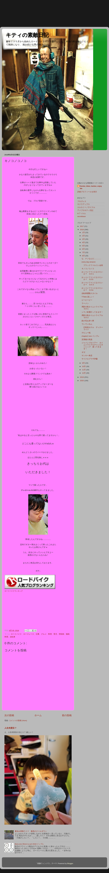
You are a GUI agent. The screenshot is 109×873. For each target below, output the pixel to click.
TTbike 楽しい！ (88, 297)
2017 (82, 226)
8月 (83, 256)
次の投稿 (9, 715)
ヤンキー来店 (87, 356)
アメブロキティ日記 (85, 210)
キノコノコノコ (88, 269)
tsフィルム (81, 213)
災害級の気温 (87, 339)
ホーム (38, 715)
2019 (82, 377)
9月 (83, 363)
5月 (83, 246)
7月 (83, 252)
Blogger (70, 863)
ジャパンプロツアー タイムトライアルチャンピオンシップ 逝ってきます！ (92, 346)
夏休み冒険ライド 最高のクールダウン (31, 831)
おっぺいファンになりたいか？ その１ (92, 273)
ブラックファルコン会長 (92, 265)
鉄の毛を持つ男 (88, 321)
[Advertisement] (11, 13)
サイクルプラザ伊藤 (90, 359)
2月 (83, 236)
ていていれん (87, 324)
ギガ (83, 352)
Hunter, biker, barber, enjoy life (91, 187)
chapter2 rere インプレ (90, 336)
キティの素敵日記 (27, 35)
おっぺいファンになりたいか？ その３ (92, 284)
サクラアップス (83, 204)
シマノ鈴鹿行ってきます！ (92, 312)
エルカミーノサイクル (86, 207)
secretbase (81, 216)
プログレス (81, 201)
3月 (83, 239)
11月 (84, 370)
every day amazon (89, 262)
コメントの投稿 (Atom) (18, 720)
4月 (83, 242)
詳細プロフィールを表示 (87, 192)
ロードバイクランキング (14, 591)
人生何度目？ (10, 728)
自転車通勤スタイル (90, 293)
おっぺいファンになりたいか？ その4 (92, 289)
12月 (84, 373)
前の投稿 (67, 715)
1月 (83, 232)
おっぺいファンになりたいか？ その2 (92, 278)
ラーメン (85, 303)
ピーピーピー (87, 300)
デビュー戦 (86, 333)
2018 (82, 230)
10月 (84, 366)
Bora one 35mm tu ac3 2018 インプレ (29, 844)
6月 (83, 249)
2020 (82, 381)
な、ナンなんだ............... (91, 259)
